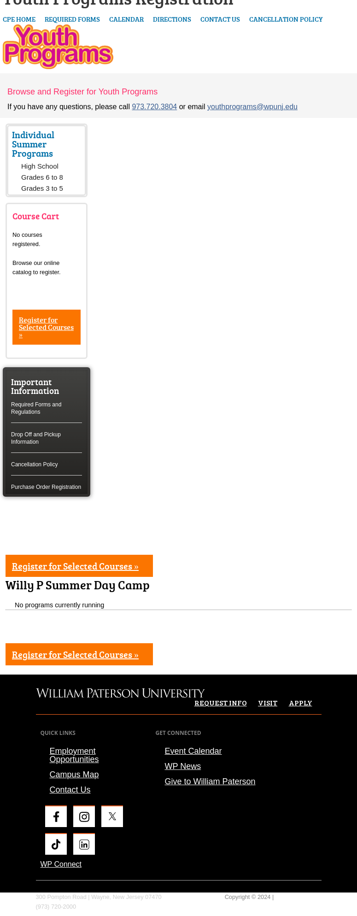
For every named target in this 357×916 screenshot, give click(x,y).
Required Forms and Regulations (36, 408)
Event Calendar (193, 751)
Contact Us (220, 18)
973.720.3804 (154, 107)
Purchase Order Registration (46, 487)
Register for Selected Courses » (46, 327)
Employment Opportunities (74, 755)
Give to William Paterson (210, 781)
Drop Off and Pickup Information (36, 438)
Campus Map (74, 774)
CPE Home (19, 18)
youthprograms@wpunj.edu (252, 107)
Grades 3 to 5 (42, 188)
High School (40, 166)
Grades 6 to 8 (42, 177)
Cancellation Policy (286, 18)
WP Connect (61, 864)
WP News (183, 766)
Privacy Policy (293, 896)
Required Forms (72, 18)
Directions (172, 18)
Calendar (126, 18)
